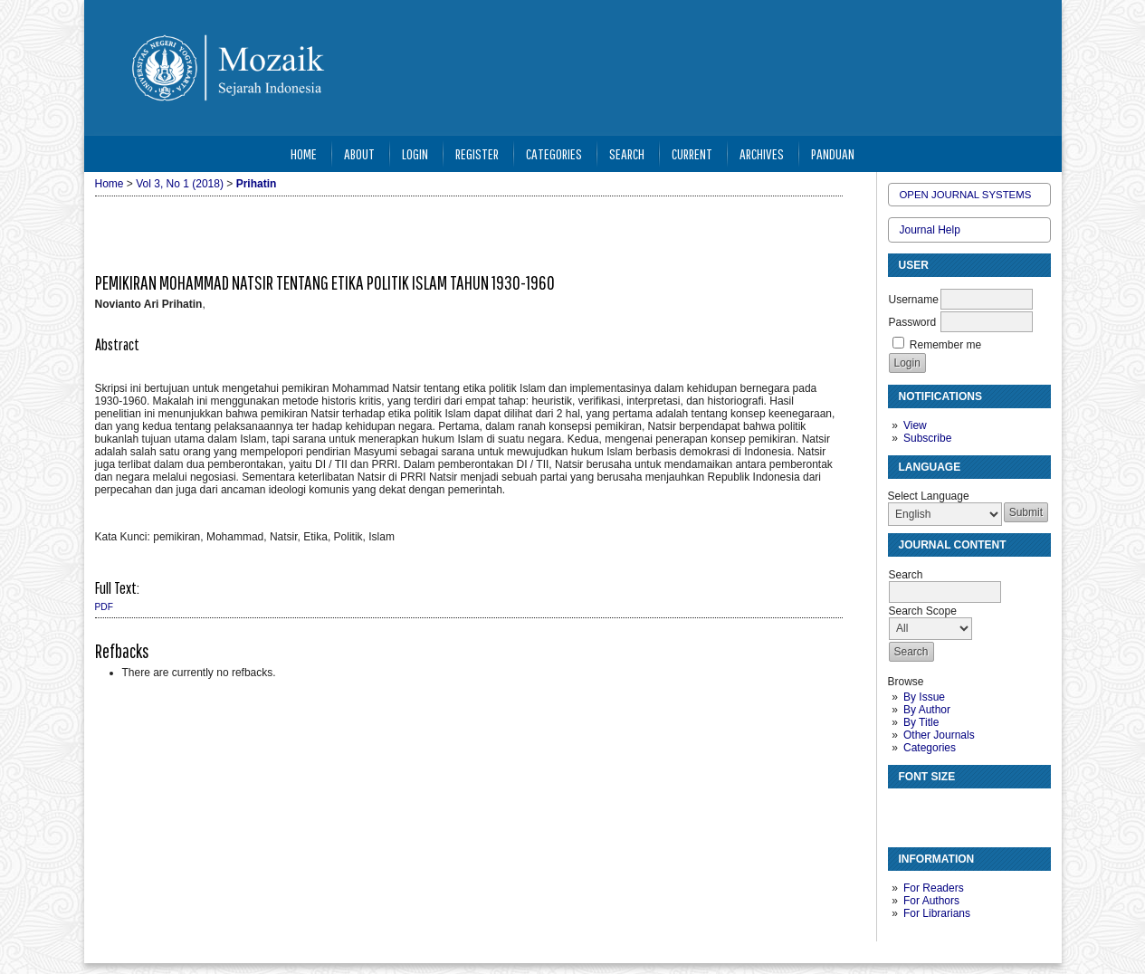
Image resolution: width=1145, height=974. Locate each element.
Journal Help (930, 230)
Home (304, 153)
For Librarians (936, 913)
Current (692, 153)
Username (914, 299)
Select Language (928, 496)
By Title (921, 722)
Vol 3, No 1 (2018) (180, 183)
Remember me (945, 345)
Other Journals (939, 735)
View (915, 425)
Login (415, 153)
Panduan (832, 153)
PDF (104, 607)
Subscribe (927, 438)
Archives (761, 153)
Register (477, 153)
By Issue (924, 697)
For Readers (933, 888)
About (359, 153)
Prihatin (256, 183)
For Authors (931, 900)
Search (626, 153)
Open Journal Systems (966, 194)
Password (913, 322)
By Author (926, 709)
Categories (929, 747)
